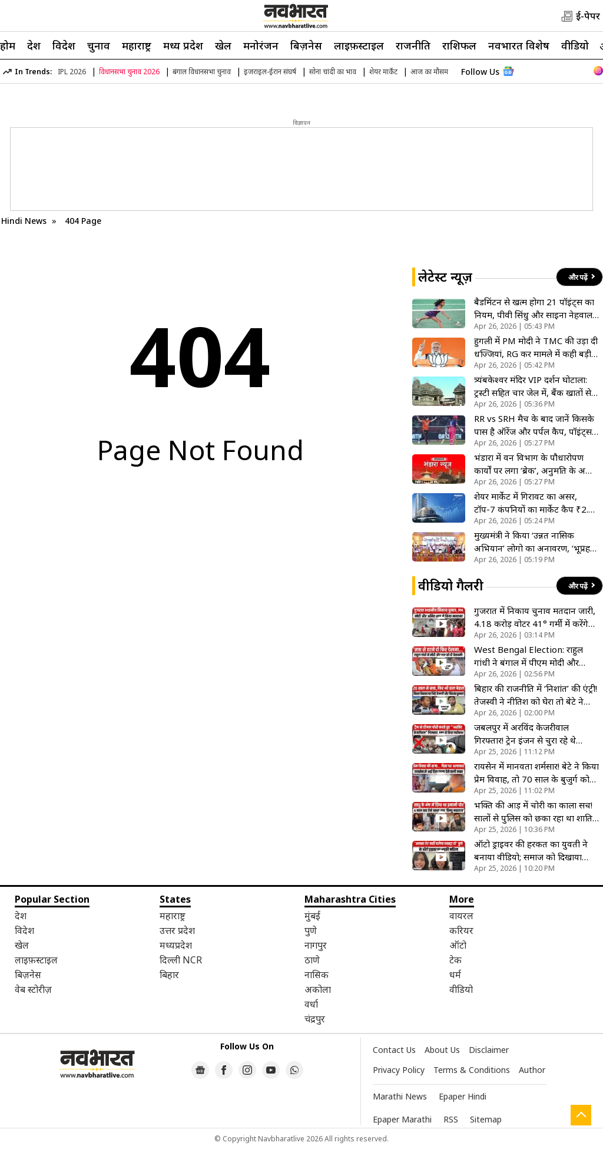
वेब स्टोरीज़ (33, 989)
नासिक (316, 974)
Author (532, 1069)
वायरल (461, 915)
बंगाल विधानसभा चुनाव (202, 72)
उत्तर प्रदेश (177, 930)
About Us (442, 1049)
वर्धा (311, 1004)
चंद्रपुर (314, 1018)
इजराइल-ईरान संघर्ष (270, 72)
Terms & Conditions (471, 1069)
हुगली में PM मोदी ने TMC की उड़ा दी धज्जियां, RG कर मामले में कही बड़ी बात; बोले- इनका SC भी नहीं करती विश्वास (536, 347)
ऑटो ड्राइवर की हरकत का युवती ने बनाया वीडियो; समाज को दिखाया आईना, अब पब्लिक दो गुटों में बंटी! (531, 850)
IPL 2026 (72, 72)
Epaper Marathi (402, 1119)
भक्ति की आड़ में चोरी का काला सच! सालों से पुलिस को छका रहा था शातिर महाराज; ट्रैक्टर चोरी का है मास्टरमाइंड (535, 811)
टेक (455, 959)
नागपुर (315, 945)
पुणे (310, 930)
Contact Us (394, 1049)
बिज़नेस (306, 45)
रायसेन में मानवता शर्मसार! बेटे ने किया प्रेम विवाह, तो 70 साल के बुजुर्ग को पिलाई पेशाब (536, 772)
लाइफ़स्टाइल (359, 45)
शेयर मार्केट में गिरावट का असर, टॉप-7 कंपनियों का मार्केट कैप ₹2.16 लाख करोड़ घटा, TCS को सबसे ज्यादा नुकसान (536, 503)
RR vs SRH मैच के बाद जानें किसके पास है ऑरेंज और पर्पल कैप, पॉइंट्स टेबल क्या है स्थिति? (534, 425)
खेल (223, 45)
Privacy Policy (399, 1069)
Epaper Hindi (462, 1096)
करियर (461, 930)
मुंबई (312, 915)
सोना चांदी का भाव (332, 72)
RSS (450, 1119)
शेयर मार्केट (383, 72)
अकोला (317, 989)
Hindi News (24, 220)
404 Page (83, 220)
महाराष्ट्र (136, 45)
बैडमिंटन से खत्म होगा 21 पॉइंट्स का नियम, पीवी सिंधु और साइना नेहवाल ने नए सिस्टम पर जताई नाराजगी (534, 308)
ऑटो (457, 945)
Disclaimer (489, 1049)
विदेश (63, 45)
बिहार (169, 974)
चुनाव (98, 45)
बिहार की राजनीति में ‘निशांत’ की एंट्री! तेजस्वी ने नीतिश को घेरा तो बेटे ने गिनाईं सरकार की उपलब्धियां (535, 695)
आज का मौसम (429, 72)
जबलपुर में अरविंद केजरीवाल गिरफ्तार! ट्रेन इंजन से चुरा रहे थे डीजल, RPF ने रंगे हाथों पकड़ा (525, 734)
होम (7, 45)
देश (34, 45)
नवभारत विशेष (518, 45)
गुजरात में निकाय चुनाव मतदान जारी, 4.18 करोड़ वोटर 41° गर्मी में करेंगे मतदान (534, 617)
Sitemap (486, 1119)
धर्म (455, 974)
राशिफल (459, 45)
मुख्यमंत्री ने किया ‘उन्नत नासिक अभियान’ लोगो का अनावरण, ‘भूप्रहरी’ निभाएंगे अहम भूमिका (536, 541)
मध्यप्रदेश (176, 945)
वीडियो (575, 45)
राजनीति (413, 45)
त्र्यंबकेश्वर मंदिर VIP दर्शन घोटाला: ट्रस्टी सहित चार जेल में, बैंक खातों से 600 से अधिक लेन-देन (532, 386)
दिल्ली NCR (181, 959)
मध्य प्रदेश (183, 45)
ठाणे (312, 959)
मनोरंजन (261, 45)
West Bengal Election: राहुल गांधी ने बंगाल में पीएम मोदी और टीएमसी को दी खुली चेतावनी (528, 656)
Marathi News (400, 1096)
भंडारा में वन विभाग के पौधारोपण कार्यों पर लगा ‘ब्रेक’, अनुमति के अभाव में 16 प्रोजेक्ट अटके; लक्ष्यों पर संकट (536, 464)
